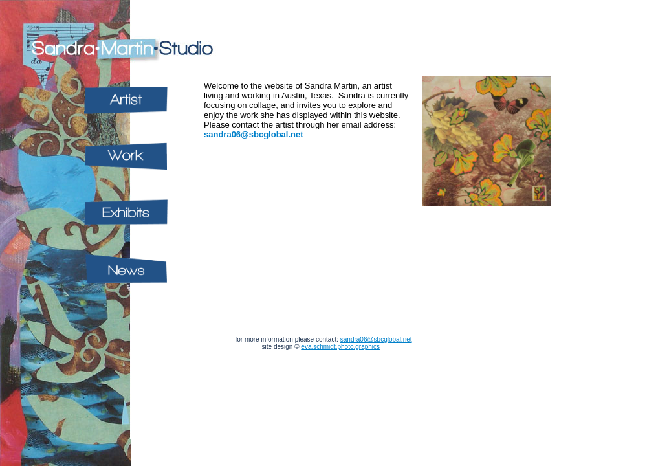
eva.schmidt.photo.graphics (340, 346)
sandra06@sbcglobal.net (253, 134)
